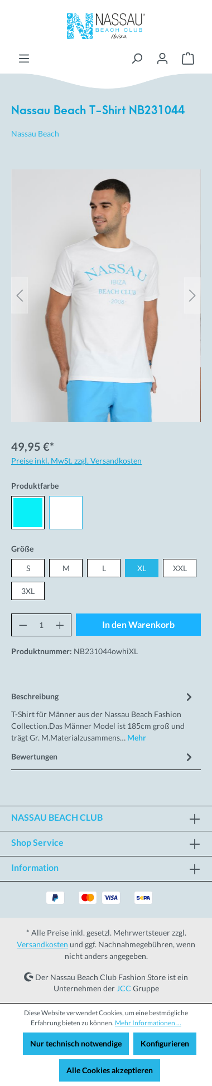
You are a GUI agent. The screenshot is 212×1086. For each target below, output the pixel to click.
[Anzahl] (41, 624)
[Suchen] (137, 58)
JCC (124, 988)
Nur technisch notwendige (76, 1043)
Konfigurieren (165, 1043)
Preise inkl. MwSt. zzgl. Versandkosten (76, 460)
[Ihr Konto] (162, 58)
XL (141, 568)
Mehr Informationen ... (148, 1023)
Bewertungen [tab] (103, 756)
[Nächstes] (192, 295)
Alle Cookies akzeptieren (109, 1070)
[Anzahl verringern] (23, 624)
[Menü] (24, 58)
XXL (180, 568)
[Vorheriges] (19, 295)
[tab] (103, 716)
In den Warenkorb (138, 624)
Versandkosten (42, 944)
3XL (28, 591)
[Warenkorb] (188, 58)
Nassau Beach (35, 133)
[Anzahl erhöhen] (60, 624)
